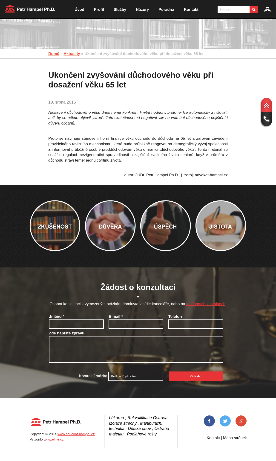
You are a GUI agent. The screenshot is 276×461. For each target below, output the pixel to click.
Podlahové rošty (142, 434)
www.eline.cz (54, 439)
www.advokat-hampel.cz (76, 434)
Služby (120, 9)
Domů (53, 54)
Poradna (166, 9)
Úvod (79, 9)
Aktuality (71, 54)
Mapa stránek (235, 438)
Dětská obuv (139, 428)
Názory (142, 9)
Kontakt (191, 9)
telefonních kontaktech (205, 304)
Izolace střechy (123, 423)
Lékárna (116, 417)
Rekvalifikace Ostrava (147, 417)
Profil (99, 9)
